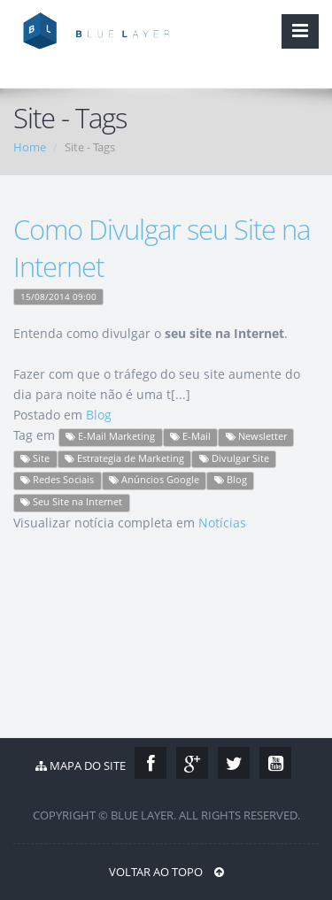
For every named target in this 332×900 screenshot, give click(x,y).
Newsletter (256, 436)
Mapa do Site (80, 765)
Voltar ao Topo (166, 872)
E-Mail (190, 436)
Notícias (222, 522)
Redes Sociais (57, 479)
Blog (99, 414)
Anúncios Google (154, 479)
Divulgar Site (234, 458)
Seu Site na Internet (71, 502)
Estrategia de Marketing (124, 458)
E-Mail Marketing (110, 436)
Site (35, 458)
